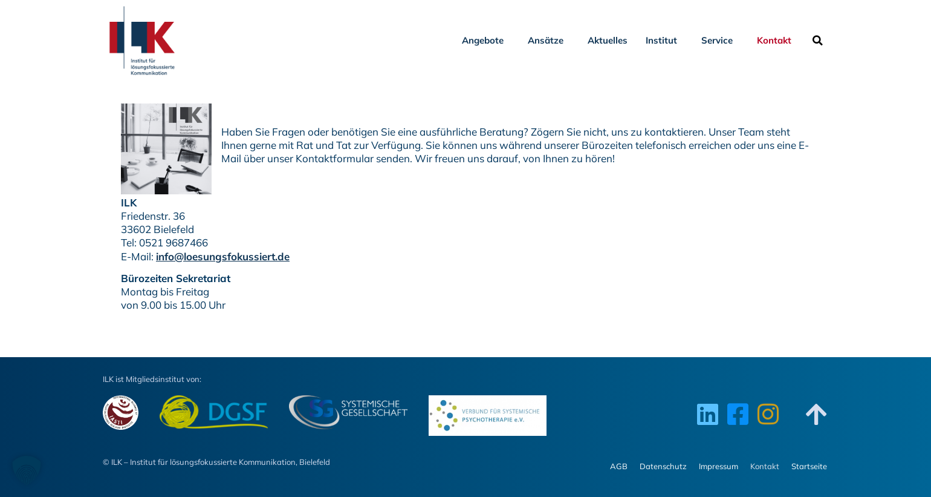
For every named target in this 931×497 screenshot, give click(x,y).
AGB (619, 466)
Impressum (718, 466)
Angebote (486, 41)
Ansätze (548, 41)
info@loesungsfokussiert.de (223, 256)
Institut (664, 41)
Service (720, 41)
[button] (817, 40)
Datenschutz (663, 466)
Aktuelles (608, 40)
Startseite (809, 466)
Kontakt (777, 41)
